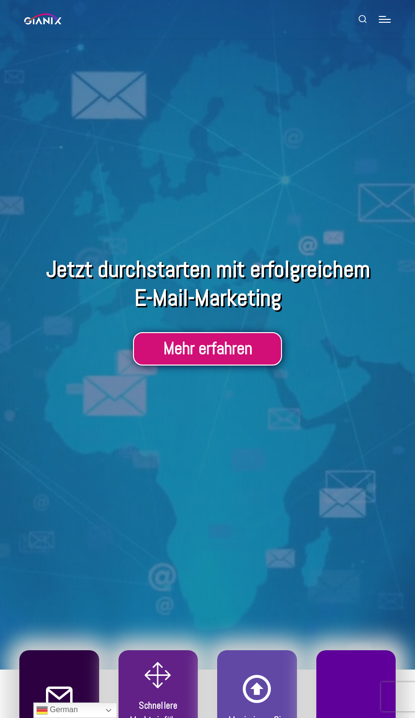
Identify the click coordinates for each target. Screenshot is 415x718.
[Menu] (385, 19)
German (57, 710)
